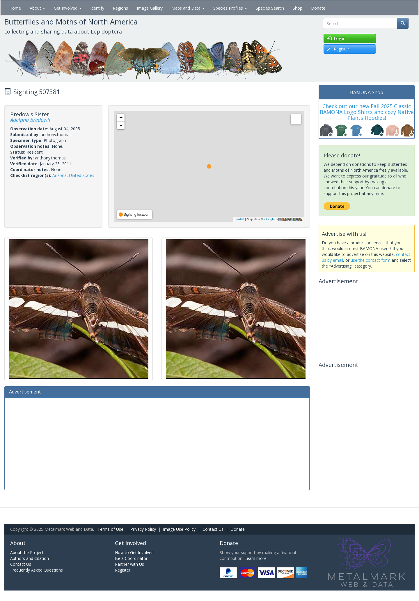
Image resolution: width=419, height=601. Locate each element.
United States (81, 175)
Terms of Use (110, 529)
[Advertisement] (157, 443)
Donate (318, 8)
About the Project (27, 552)
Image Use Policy (179, 529)
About (37, 8)
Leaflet (239, 219)
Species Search (270, 8)
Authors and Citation (29, 558)
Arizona (59, 175)
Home (15, 8)
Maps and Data (188, 8)
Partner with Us (129, 564)
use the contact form (370, 260)
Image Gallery (150, 8)
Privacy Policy (143, 529)
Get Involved (67, 8)
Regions (120, 8)
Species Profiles (230, 8)
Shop (297, 8)
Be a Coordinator (131, 558)
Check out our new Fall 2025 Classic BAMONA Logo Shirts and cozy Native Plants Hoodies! (367, 112)
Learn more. (255, 558)
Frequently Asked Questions (36, 570)
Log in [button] (336, 38)
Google (269, 219)
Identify (97, 8)
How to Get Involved (134, 552)
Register (122, 570)
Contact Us (213, 529)
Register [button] (338, 49)
